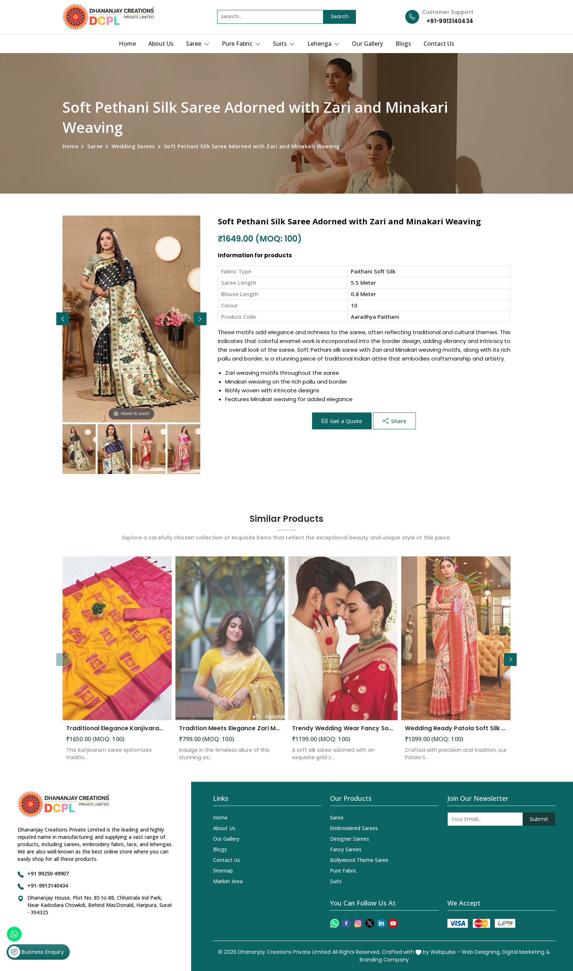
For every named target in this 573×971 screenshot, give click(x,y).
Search (340, 16)
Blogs (403, 44)
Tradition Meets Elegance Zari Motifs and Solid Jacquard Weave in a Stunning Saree (230, 734)
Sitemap (223, 870)
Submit (539, 819)
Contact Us (439, 44)
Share (394, 421)
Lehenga (323, 44)
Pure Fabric (241, 44)
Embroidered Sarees (354, 828)
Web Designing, (481, 952)
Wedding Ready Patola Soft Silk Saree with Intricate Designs (456, 734)
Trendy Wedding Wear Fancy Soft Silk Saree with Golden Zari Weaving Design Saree (343, 734)
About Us (161, 44)
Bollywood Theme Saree (359, 859)
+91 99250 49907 (48, 873)
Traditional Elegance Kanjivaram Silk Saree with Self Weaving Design (117, 734)
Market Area (228, 881)
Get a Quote (342, 421)
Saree (197, 44)
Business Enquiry (37, 950)
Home (127, 44)
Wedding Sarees (133, 146)
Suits (284, 44)
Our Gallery (367, 44)
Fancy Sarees (345, 849)
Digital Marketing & (526, 952)
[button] (200, 319)
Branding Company (384, 959)
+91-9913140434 (449, 21)
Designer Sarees (349, 838)
